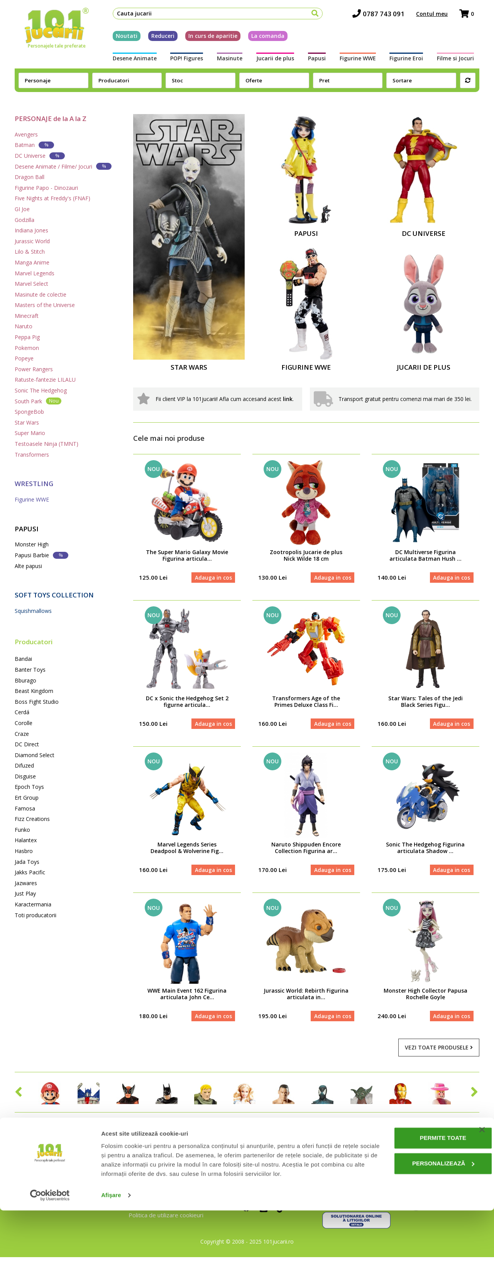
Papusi (318, 60)
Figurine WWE (360, 60)
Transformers (32, 454)
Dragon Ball (29, 177)
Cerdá (22, 712)
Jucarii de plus (274, 60)
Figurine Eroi (410, 60)
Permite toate (415, 1179)
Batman (34, 144)
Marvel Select (31, 283)
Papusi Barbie (41, 555)
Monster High (32, 544)
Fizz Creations (32, 818)
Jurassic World (32, 241)
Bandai (23, 658)
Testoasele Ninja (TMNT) (46, 443)
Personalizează (415, 1204)
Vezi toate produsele (439, 1051)
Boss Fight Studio (37, 701)
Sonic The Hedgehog (41, 390)
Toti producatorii (35, 915)
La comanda (262, 38)
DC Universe (40, 155)
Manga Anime (32, 262)
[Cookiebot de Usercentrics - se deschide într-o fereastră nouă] (50, 1246)
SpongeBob (29, 411)
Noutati (121, 38)
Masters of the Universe (45, 305)
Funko (22, 829)
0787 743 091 (384, 15)
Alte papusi (28, 566)
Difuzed (24, 765)
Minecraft (27, 315)
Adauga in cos (212, 578)
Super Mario (30, 433)
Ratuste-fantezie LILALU (45, 379)
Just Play (25, 893)
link (288, 399)
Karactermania (33, 904)
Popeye (24, 358)
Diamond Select (34, 755)
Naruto (23, 326)
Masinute (227, 60)
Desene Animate (129, 60)
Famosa (25, 808)
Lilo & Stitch (30, 251)
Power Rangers (34, 369)
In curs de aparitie (207, 38)
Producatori (33, 641)
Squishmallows (33, 610)
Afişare (111, 1245)
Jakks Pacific (30, 872)
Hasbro (24, 851)
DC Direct (27, 744)
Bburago (25, 680)
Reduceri (157, 38)
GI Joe (22, 209)
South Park (38, 400)
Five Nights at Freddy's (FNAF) (52, 198)
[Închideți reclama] (482, 1171)
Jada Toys (27, 861)
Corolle (23, 723)
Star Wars (27, 422)
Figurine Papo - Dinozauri (46, 187)
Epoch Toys (29, 786)
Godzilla (24, 220)
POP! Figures (183, 60)
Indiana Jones (31, 230)
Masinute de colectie (40, 294)
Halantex (26, 840)
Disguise (25, 776)
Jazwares (26, 883)
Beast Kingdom (34, 690)
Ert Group (27, 797)
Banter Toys (30, 669)
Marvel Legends (34, 273)
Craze (22, 733)
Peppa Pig (27, 337)
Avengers (26, 134)
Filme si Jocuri (460, 60)
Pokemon (27, 348)
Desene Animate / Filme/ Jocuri (63, 166)
